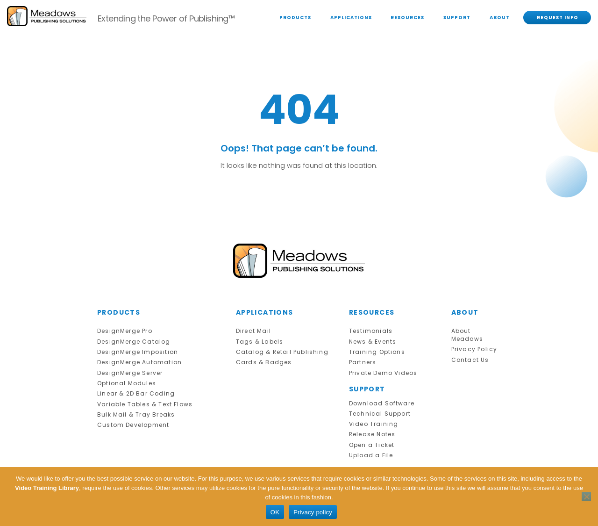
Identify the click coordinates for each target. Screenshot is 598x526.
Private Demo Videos (381, 371)
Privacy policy (312, 512)
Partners (362, 360)
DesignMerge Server (128, 371)
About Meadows (466, 334)
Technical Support (377, 410)
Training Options (375, 350)
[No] (586, 496)
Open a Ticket (370, 440)
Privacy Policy (472, 348)
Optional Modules (125, 380)
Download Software (379, 400)
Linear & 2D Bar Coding (134, 390)
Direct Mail (253, 330)
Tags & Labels (258, 341)
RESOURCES (407, 17)
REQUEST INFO (557, 17)
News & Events (372, 341)
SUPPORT (456, 17)
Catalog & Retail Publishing (280, 350)
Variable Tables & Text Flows (142, 400)
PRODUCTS (295, 17)
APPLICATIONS (351, 17)
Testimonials (369, 330)
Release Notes (371, 430)
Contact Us (469, 358)
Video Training (372, 420)
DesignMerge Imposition (135, 350)
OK (275, 512)
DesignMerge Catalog (132, 341)
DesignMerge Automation (137, 360)
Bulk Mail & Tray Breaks (133, 410)
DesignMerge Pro (123, 330)
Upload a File (370, 450)
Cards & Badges (262, 360)
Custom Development (130, 420)
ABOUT (500, 17)
